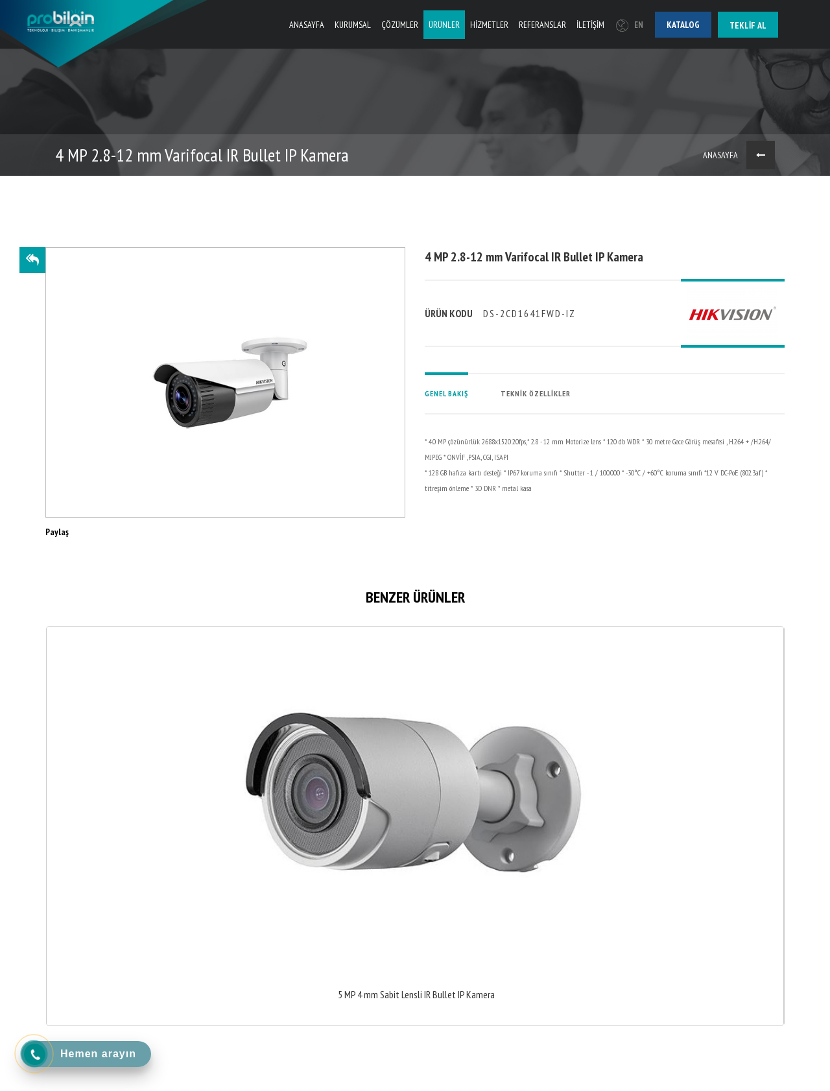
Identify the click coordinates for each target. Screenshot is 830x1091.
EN (629, 24)
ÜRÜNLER (444, 24)
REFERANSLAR (542, 24)
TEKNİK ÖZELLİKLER (536, 393)
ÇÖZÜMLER (399, 24)
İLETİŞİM (590, 24)
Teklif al (747, 25)
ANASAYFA (306, 24)
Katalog (683, 24)
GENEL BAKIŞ (446, 393)
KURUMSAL (353, 24)
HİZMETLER (489, 24)
